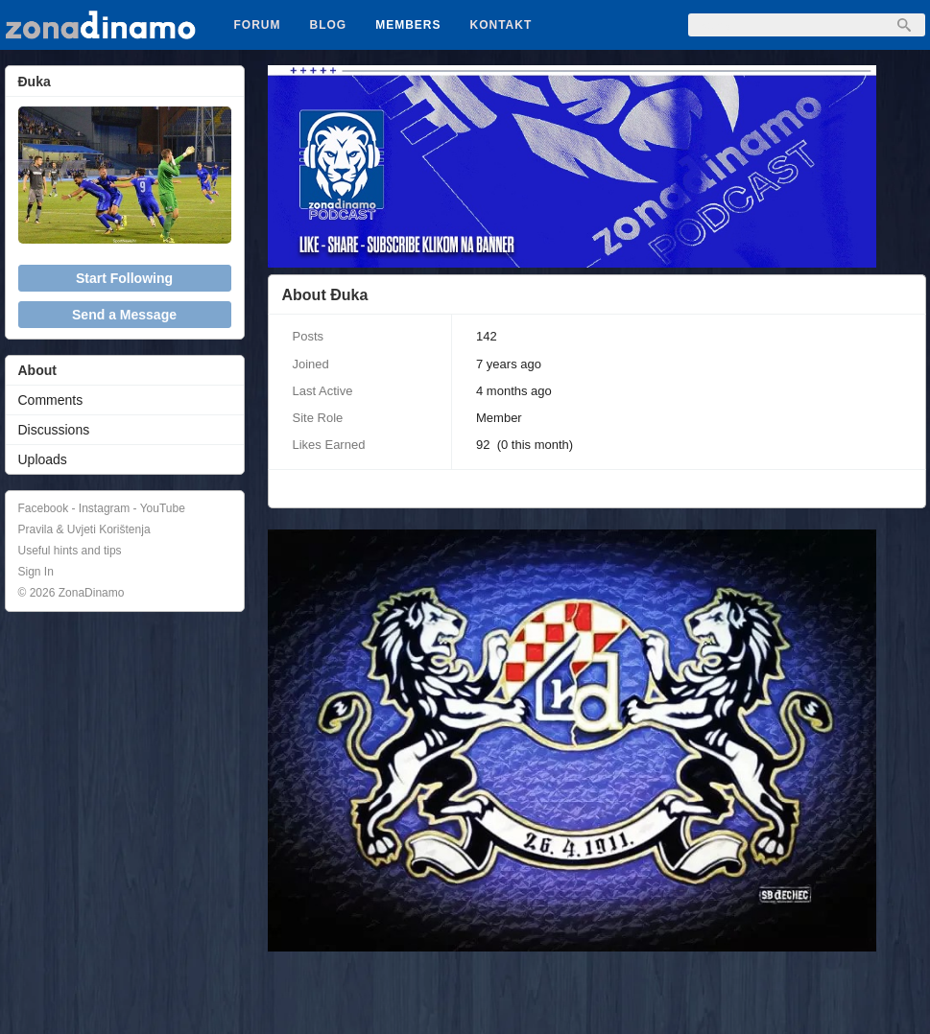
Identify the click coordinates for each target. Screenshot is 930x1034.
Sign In (36, 571)
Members (408, 25)
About (37, 370)
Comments (50, 400)
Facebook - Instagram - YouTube (101, 508)
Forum (257, 25)
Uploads (42, 459)
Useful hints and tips (70, 550)
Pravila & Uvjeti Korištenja (84, 529)
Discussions (54, 429)
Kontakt (501, 25)
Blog (328, 25)
